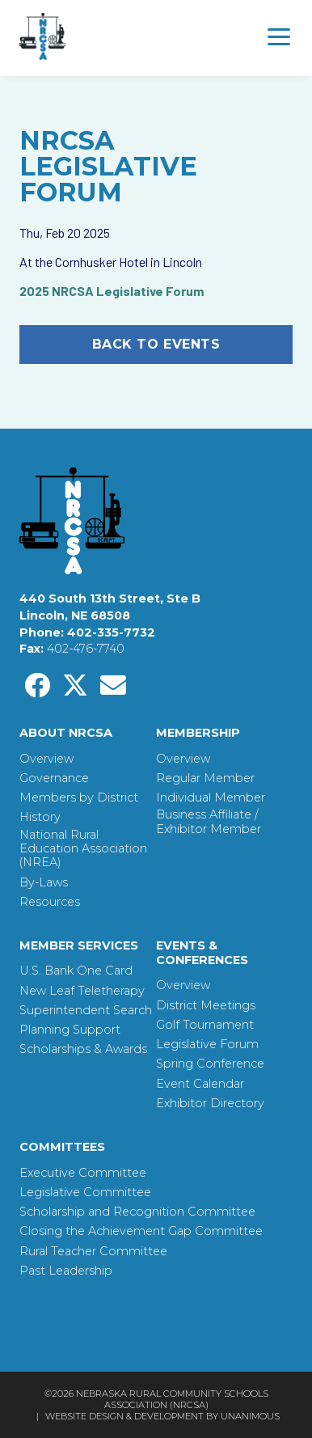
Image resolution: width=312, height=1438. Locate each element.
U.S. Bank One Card (76, 971)
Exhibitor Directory (210, 1103)
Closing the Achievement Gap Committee (141, 1231)
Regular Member (205, 778)
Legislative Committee (85, 1192)
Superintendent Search (85, 1010)
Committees (62, 1147)
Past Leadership (65, 1271)
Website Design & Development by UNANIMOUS (162, 1416)
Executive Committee (82, 1173)
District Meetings (205, 1006)
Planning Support (69, 1030)
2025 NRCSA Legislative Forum (111, 290)
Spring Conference (210, 1064)
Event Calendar (200, 1084)
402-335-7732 (111, 632)
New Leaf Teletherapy (82, 991)
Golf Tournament (205, 1025)
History (40, 817)
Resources (49, 902)
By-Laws (43, 883)
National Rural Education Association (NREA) (83, 849)
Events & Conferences (202, 952)
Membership (198, 732)
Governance (54, 778)
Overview (46, 759)
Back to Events (156, 344)
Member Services (78, 945)
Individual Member (210, 798)
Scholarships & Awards (83, 1049)
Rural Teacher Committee (93, 1251)
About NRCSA (65, 732)
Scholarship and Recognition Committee (137, 1212)
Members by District (78, 798)
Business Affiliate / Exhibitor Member (208, 821)
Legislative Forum (207, 1044)
